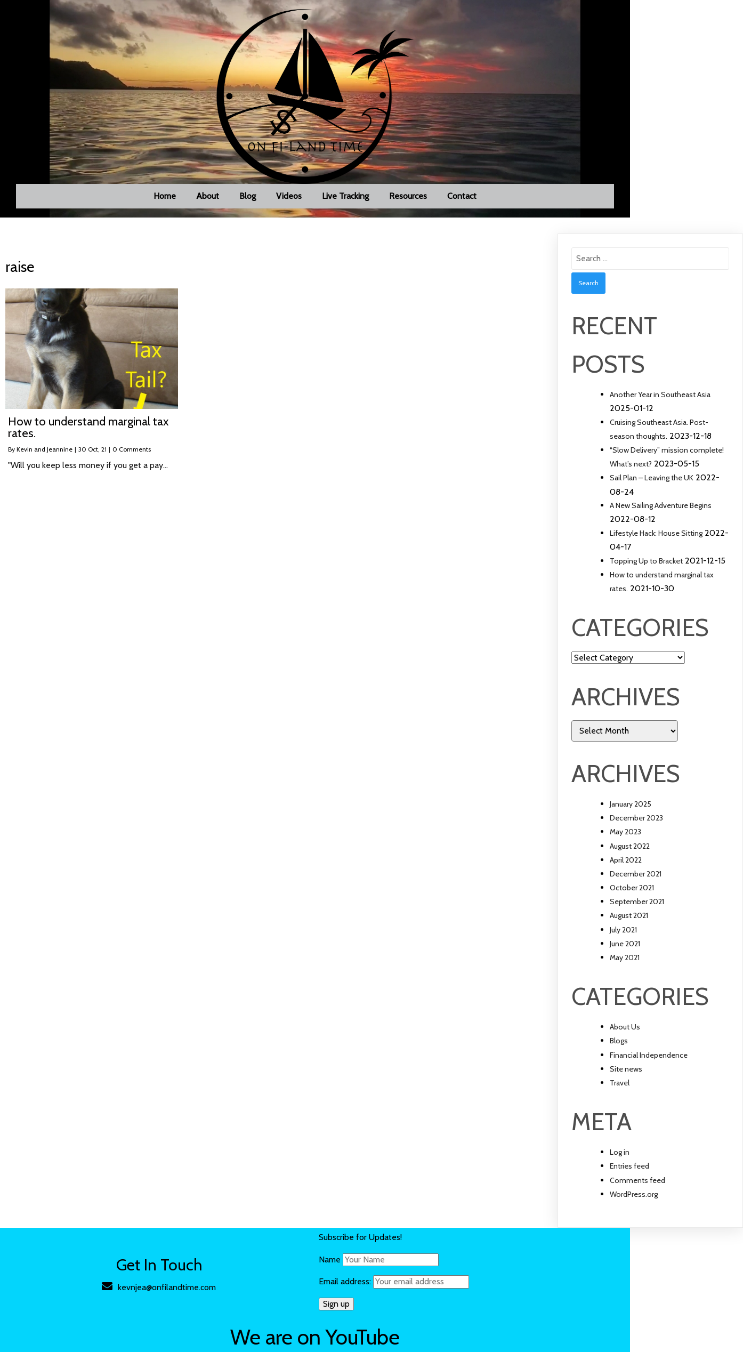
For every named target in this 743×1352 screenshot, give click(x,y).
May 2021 (625, 968)
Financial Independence (649, 1066)
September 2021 (637, 913)
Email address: (343, 1292)
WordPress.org (634, 1205)
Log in (619, 1163)
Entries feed (629, 1177)
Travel (619, 1094)
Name (278, 1271)
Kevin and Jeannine (44, 460)
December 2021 (635, 885)
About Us (625, 1038)
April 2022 (626, 871)
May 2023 (625, 843)
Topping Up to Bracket (646, 572)
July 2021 (623, 941)
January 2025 (630, 815)
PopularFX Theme (198, 1339)
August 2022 (630, 857)
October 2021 (632, 899)
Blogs (619, 1052)
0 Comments (131, 460)
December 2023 (636, 829)
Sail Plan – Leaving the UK (651, 489)
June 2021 (625, 955)
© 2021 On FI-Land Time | (116, 1339)
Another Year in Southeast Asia (660, 406)
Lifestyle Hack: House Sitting (656, 544)
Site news (626, 1080)
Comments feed (637, 1191)
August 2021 (629, 927)
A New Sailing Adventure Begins (661, 516)
